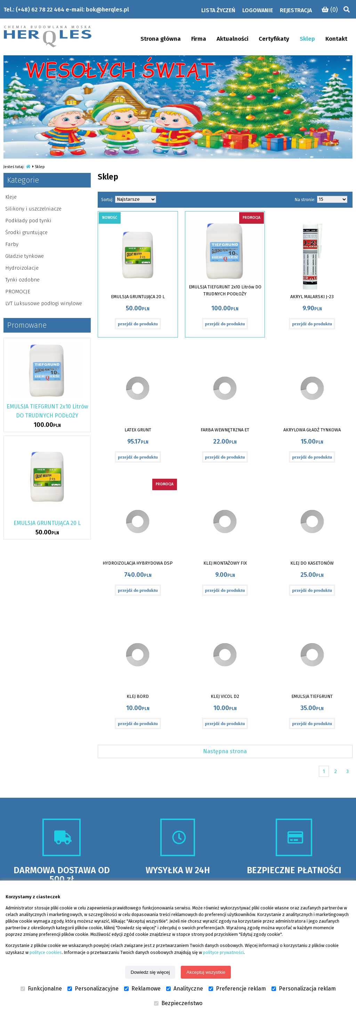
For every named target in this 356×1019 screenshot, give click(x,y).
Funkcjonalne (41, 988)
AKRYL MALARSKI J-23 (312, 296)
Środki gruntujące (26, 232)
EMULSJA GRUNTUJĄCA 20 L (138, 296)
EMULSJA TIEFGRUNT (312, 696)
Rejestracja (296, 10)
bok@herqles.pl (107, 9)
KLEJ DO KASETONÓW (312, 563)
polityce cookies (46, 952)
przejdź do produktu (138, 323)
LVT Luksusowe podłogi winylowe (43, 303)
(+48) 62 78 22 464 (40, 9)
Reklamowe (142, 988)
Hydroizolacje (22, 268)
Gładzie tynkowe (24, 256)
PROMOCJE (17, 291)
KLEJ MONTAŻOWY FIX (225, 563)
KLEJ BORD (138, 696)
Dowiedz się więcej (150, 972)
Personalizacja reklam (304, 988)
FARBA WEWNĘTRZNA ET (225, 429)
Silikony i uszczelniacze (33, 209)
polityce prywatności (223, 952)
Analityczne (184, 988)
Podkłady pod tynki (28, 220)
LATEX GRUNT (137, 429)
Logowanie (257, 10)
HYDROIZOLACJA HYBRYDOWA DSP (138, 563)
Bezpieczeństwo (178, 1003)
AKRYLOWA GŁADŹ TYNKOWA (312, 429)
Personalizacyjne (93, 988)
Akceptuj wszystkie (205, 972)
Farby (11, 244)
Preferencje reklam (237, 988)
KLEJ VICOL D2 (225, 696)
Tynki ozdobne (22, 280)
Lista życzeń (218, 10)
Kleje (11, 197)
